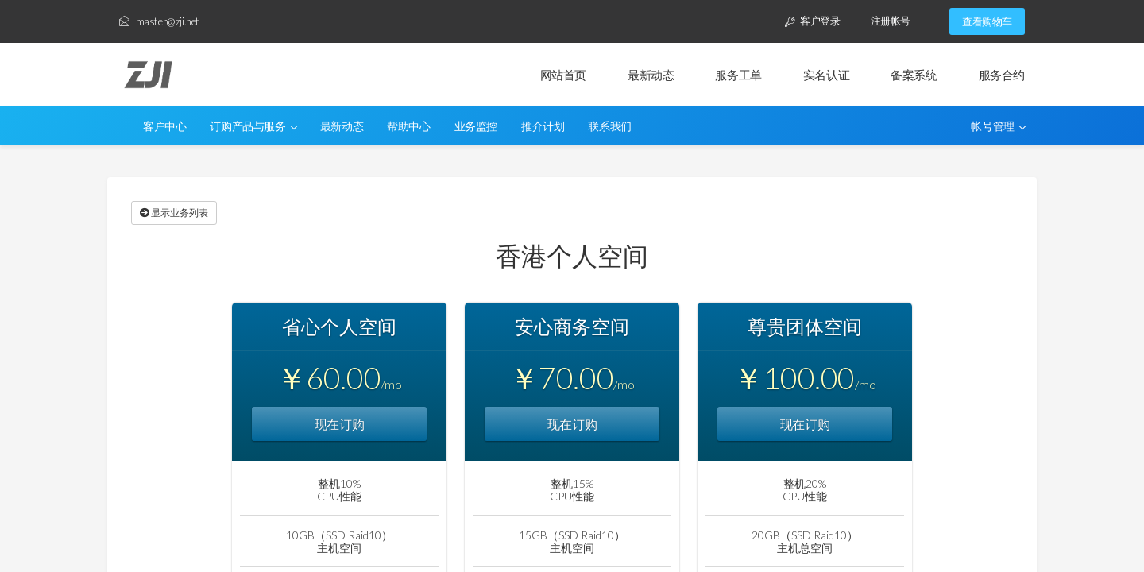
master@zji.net (159, 21)
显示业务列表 (174, 212)
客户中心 (164, 126)
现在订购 (339, 423)
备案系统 (914, 75)
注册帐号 (890, 20)
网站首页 (563, 75)
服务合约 (1002, 75)
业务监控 (475, 126)
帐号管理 (998, 126)
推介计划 (542, 126)
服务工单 (738, 75)
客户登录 (813, 20)
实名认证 (826, 75)
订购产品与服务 (253, 126)
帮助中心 (408, 126)
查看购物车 (987, 21)
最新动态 (651, 75)
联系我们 (609, 126)
